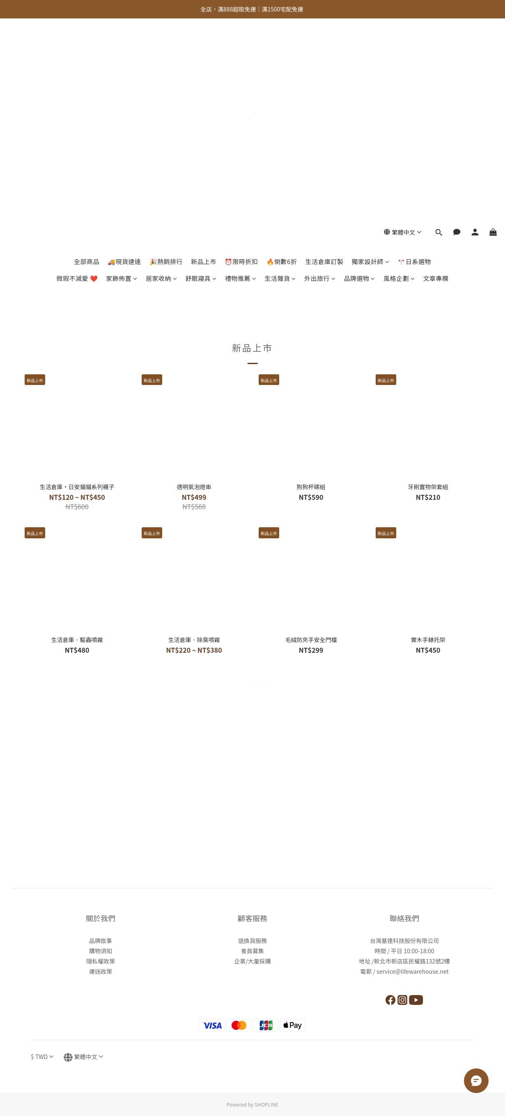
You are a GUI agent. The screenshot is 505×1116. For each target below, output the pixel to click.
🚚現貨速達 (124, 56)
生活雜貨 (280, 73)
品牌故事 (100, 940)
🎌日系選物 (414, 56)
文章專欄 (435, 73)
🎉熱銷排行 (166, 56)
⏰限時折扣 (241, 56)
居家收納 (161, 73)
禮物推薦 (241, 73)
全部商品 (86, 56)
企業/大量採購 (252, 961)
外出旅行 (320, 73)
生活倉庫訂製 (324, 56)
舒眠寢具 (201, 73)
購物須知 (100, 951)
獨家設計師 (370, 56)
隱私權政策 (100, 961)
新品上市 (203, 56)
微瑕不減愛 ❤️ (77, 73)
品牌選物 (359, 73)
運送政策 (100, 971)
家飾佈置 (122, 73)
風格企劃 (399, 73)
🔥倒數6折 (281, 56)
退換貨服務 (252, 940)
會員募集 (252, 951)
